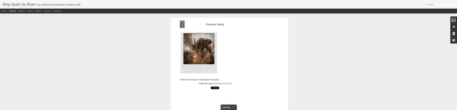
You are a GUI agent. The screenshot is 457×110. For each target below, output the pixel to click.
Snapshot (47, 11)
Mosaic (30, 11)
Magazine (22, 11)
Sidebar (38, 11)
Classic (4, 11)
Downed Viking (215, 24)
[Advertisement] (265, 62)
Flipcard (12, 11)
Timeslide (57, 11)
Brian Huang (226, 83)
